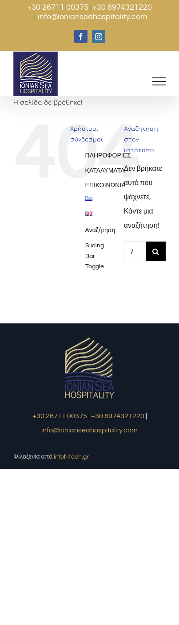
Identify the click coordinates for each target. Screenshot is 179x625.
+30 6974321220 (122, 7)
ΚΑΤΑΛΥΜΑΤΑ (105, 171)
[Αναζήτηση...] (135, 251)
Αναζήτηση (100, 230)
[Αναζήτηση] (156, 251)
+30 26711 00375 (58, 7)
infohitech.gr (71, 457)
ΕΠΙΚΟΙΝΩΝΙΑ (105, 185)
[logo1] (89, 338)
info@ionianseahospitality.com (92, 16)
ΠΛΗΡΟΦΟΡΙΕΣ (108, 156)
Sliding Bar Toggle (94, 256)
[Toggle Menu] (159, 81)
